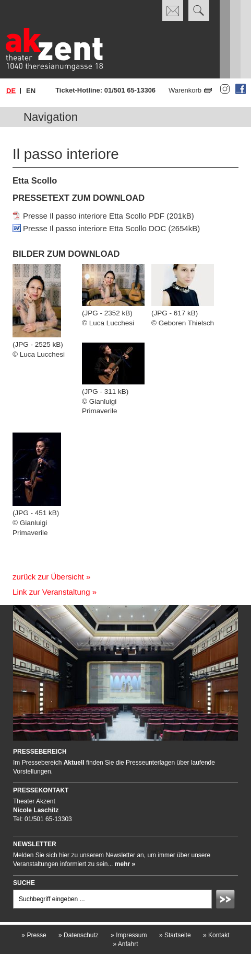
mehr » (125, 864)
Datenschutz (78, 935)
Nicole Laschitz (35, 810)
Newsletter (34, 844)
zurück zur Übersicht (48, 576)
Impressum (129, 935)
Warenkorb (185, 90)
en (30, 91)
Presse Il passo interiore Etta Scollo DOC (94, 228)
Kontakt (216, 935)
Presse (33, 935)
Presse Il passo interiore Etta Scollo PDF (93, 215)
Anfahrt (125, 944)
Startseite (175, 935)
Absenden (227, 901)
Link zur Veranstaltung (51, 591)
